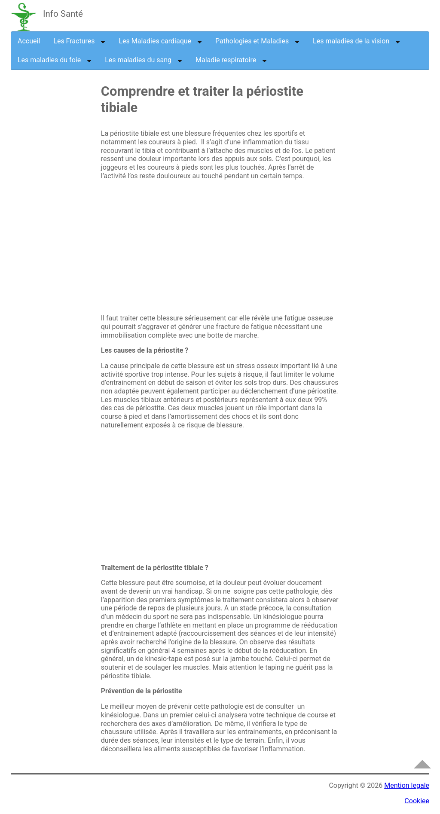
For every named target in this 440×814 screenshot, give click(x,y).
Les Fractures (79, 41)
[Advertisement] (81, 225)
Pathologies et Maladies (257, 41)
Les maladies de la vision (356, 41)
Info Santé (63, 14)
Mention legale (406, 785)
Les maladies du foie (55, 60)
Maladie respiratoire (231, 60)
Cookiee (416, 801)
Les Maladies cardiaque (160, 41)
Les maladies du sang (143, 60)
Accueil (29, 41)
